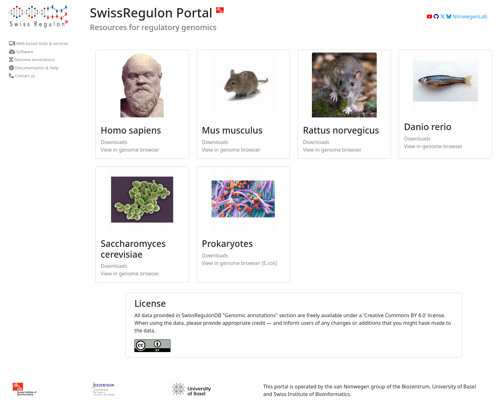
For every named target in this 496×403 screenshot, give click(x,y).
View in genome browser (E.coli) (239, 263)
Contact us (22, 76)
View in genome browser (130, 149)
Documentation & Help (34, 68)
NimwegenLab (466, 16)
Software (21, 51)
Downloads (114, 142)
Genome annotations (31, 59)
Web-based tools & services (38, 43)
